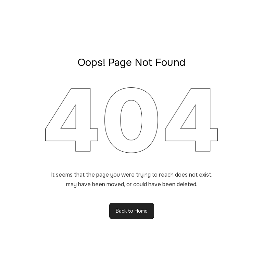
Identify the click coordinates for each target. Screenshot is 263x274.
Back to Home (132, 211)
